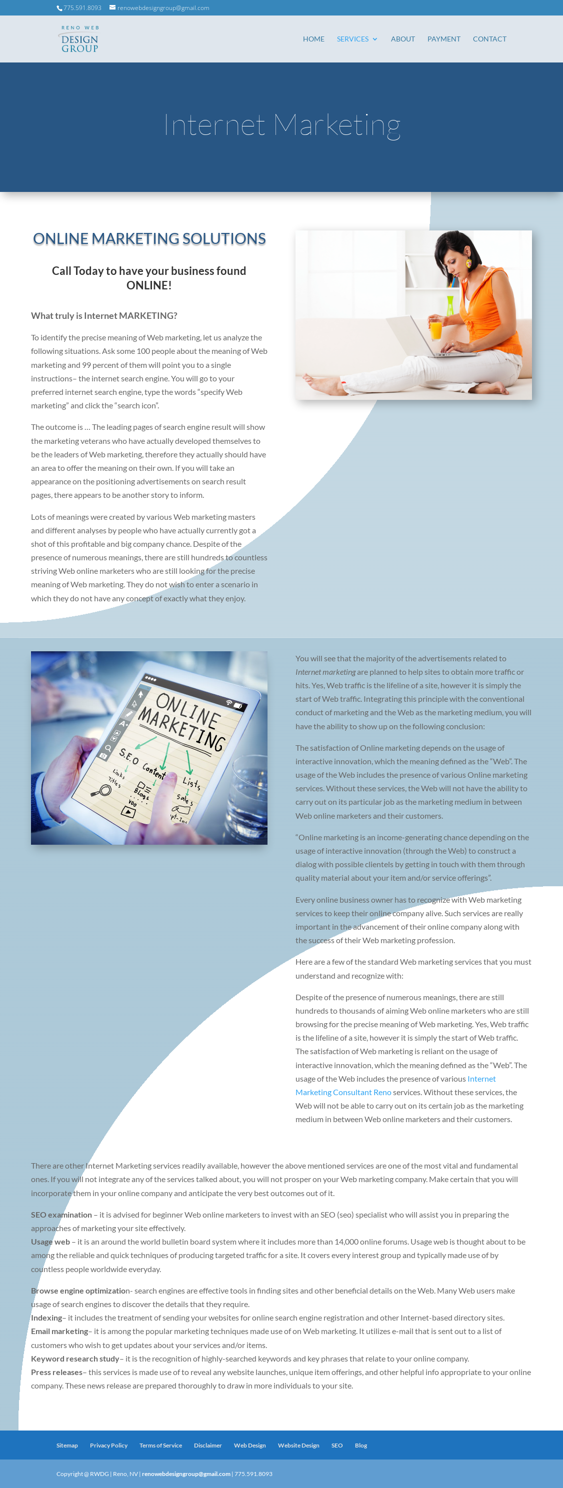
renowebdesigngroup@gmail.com (186, 1474)
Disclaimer (208, 1445)
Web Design (250, 1445)
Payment (444, 39)
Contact (489, 39)
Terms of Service (161, 1445)
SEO (337, 1445)
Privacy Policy (109, 1445)
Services (352, 39)
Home (313, 39)
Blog (361, 1445)
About (403, 39)
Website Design (299, 1445)
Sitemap (67, 1445)
